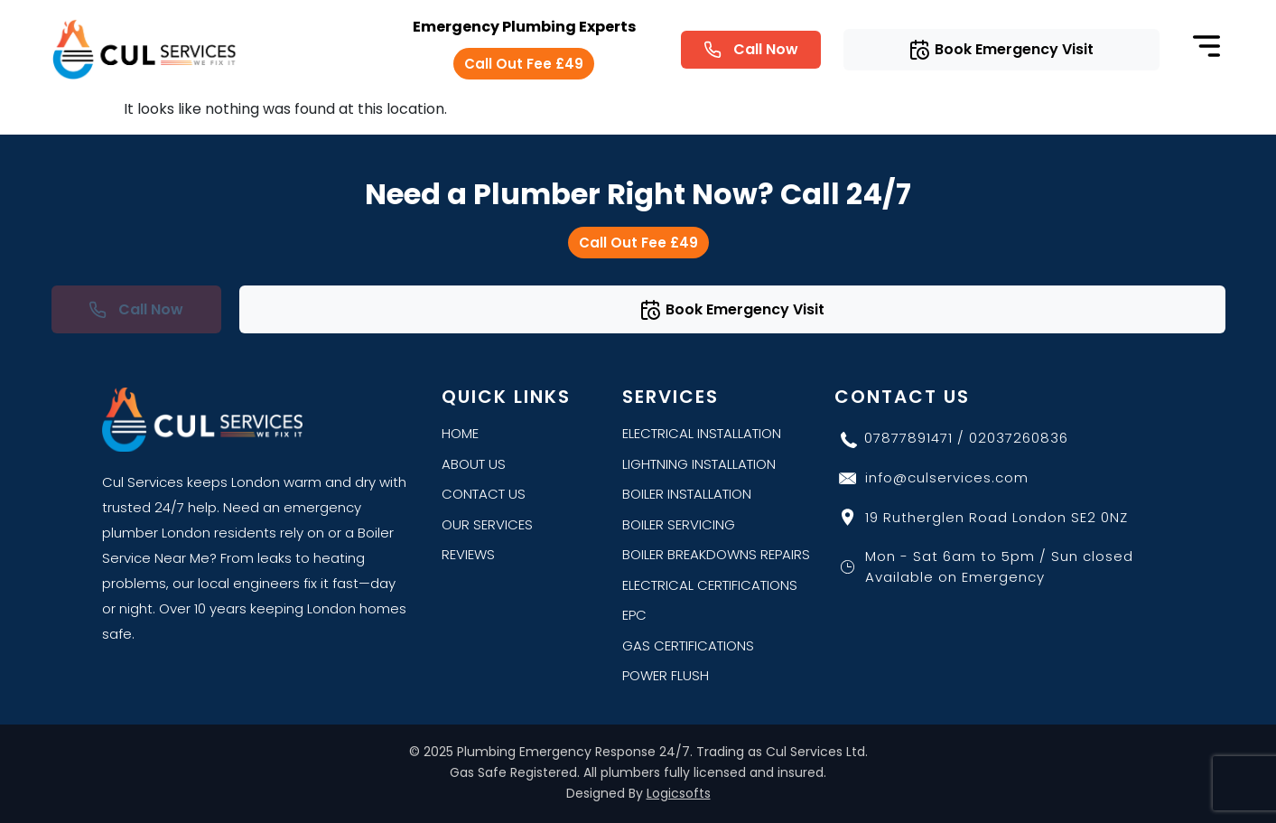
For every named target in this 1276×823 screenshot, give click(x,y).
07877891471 (908, 437)
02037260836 (1018, 437)
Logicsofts (679, 793)
